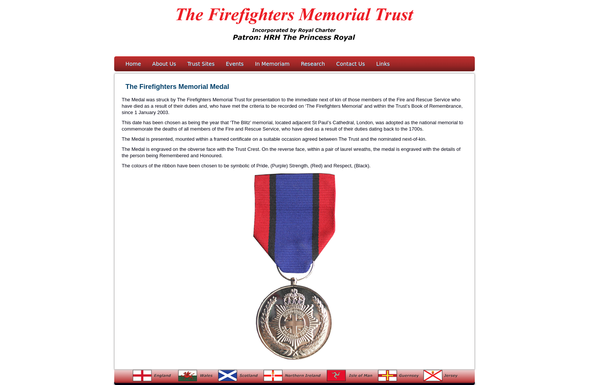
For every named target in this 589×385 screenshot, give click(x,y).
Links (383, 64)
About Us (164, 64)
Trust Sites (201, 64)
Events (234, 64)
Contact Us (350, 64)
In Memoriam (272, 64)
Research (313, 64)
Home (133, 64)
